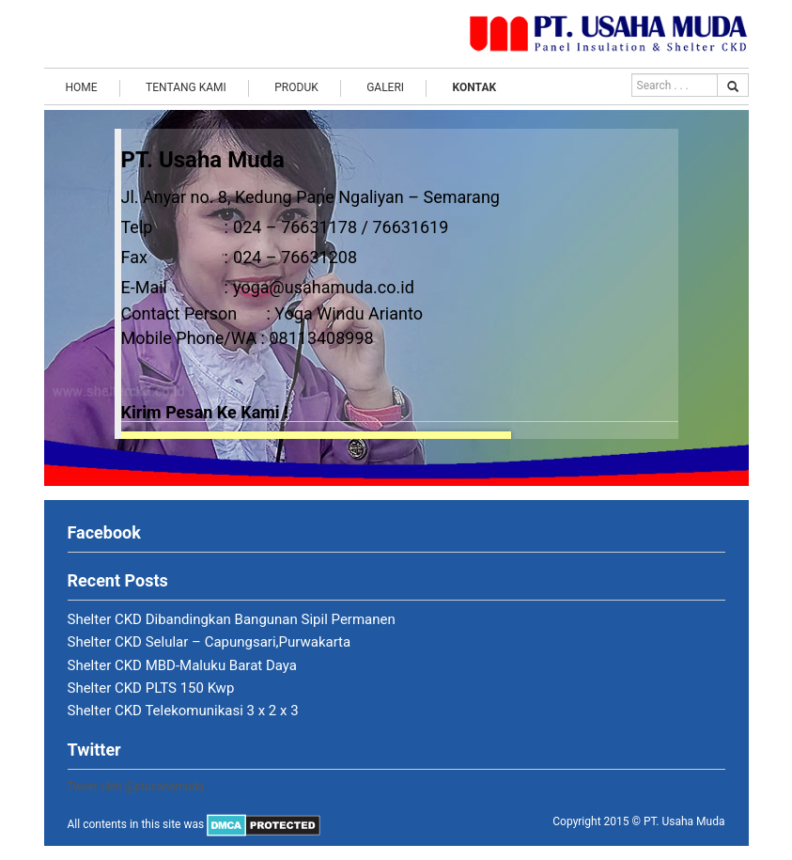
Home (82, 87)
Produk (296, 87)
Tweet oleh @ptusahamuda (136, 786)
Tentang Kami (186, 87)
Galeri (385, 87)
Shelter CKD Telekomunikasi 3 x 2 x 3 (183, 710)
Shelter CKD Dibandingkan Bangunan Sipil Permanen (232, 619)
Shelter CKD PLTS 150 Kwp (151, 688)
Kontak (475, 87)
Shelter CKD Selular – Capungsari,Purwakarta (209, 641)
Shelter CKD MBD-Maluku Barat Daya (183, 665)
